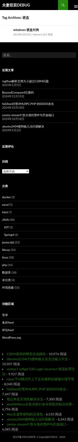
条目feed (8, 322)
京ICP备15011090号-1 (25, 436)
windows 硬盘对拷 (26, 30)
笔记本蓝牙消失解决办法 (25, 399)
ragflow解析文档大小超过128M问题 (25, 81)
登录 (5, 315)
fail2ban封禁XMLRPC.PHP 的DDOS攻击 (28, 103)
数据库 (6, 272)
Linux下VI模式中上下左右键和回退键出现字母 (40, 379)
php (4, 265)
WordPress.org (11, 337)
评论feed (8, 330)
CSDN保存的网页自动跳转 (26, 354)
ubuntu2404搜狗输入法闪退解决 (23, 126)
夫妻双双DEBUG (16, 5)
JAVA (5, 219)
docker (6, 197)
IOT (6, 227)
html (5, 212)
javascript (8, 242)
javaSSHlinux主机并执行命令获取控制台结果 (39, 404)
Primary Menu (73, 5)
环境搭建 (8, 287)
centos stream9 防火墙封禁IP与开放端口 (28, 115)
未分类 (6, 280)
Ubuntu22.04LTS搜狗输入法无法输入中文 (37, 359)
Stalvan (37, 34)
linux (5, 257)
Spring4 (9, 234)
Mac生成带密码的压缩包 (25, 414)
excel (5, 204)
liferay (6, 250)
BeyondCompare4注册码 (18, 92)
